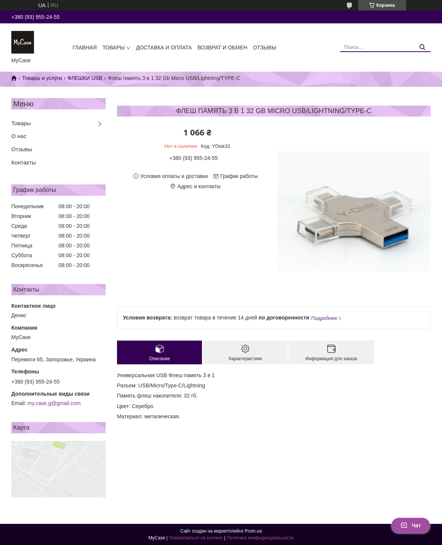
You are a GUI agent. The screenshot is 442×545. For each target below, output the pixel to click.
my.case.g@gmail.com (54, 403)
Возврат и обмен (222, 48)
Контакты (23, 162)
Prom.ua (253, 531)
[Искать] (422, 47)
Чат (410, 525)
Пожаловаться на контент (196, 537)
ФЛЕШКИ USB (85, 78)
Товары (113, 48)
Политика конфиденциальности (259, 537)
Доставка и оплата (164, 48)
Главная (84, 48)
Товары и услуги (42, 78)
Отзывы (264, 48)
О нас (18, 136)
